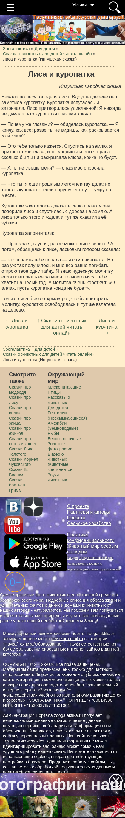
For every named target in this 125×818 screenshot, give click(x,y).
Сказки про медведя (20, 390)
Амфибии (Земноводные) (63, 426)
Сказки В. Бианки (18, 472)
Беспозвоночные (64, 438)
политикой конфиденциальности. (36, 772)
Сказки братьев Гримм (17, 485)
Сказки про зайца (20, 421)
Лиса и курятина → (107, 327)
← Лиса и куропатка (16, 324)
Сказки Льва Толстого (21, 451)
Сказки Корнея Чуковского (23, 462)
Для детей (58, 407)
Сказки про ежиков (20, 431)
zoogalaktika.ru (68, 715)
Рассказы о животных (59, 400)
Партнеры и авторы (88, 511)
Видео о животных (57, 457)
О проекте (78, 506)
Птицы (54, 392)
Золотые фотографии (60, 446)
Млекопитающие (64, 387)
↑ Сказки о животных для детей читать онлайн (62, 327)
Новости (76, 517)
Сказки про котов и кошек (23, 441)
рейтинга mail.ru (67, 638)
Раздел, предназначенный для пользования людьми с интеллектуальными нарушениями (93, 563)
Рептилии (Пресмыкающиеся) (67, 415)
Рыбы (53, 433)
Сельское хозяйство (89, 523)
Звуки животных (57, 477)
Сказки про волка (20, 410)
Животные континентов (60, 467)
